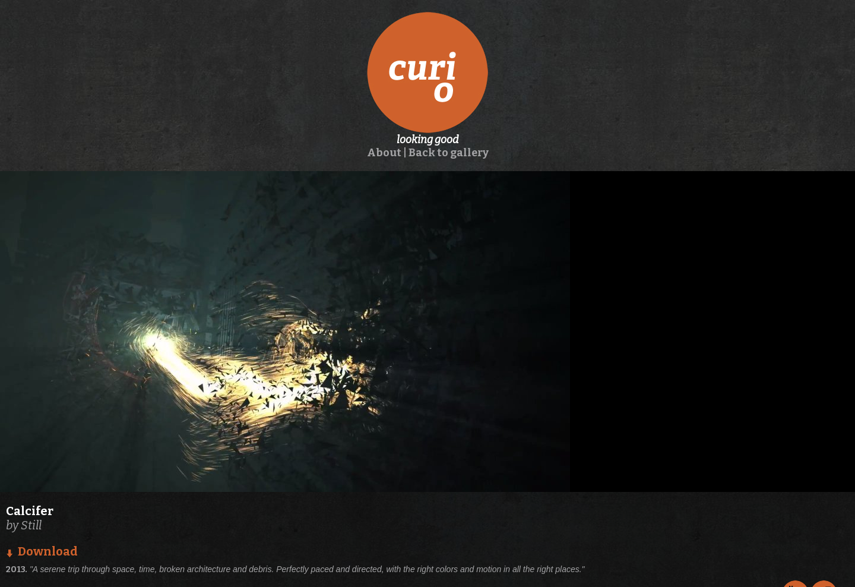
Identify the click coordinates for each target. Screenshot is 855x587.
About (384, 152)
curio (427, 72)
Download (48, 551)
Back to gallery (448, 152)
